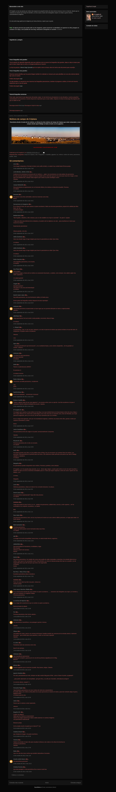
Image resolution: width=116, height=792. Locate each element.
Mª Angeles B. (17, 409)
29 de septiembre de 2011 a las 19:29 (23, 244)
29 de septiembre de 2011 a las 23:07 (23, 426)
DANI (14, 364)
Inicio (47, 782)
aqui (40, 105)
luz (57, 154)
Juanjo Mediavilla (18, 185)
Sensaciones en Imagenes (20, 204)
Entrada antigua (76, 782)
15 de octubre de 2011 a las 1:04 (22, 755)
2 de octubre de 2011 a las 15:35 (22, 661)
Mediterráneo (17, 215)
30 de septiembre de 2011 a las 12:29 (23, 540)
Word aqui (21, 105)
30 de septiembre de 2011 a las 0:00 (23, 460)
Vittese (15, 631)
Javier (15, 701)
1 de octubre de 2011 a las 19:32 (22, 628)
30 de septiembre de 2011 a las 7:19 (23, 521)
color (36, 154)
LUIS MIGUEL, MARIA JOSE (21, 172)
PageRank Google (91, 6)
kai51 (14, 450)
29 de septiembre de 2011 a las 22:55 (23, 406)
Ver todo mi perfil (96, 18)
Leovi (15, 484)
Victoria (15, 739)
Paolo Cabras (17, 379)
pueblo (11, 156)
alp (14, 536)
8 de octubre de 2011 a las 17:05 (22, 747)
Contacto (59, 29)
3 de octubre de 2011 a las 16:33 (22, 684)
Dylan (15, 751)
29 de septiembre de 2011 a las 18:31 (23, 191)
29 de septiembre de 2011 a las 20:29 (23, 303)
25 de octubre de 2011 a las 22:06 (22, 771)
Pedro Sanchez (17, 259)
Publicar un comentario (18, 775)
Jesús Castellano (18, 429)
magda (15, 283)
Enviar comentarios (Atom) (49, 787)
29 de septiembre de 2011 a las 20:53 (23, 312)
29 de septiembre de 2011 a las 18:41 (23, 200)
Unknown (16, 306)
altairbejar (16, 316)
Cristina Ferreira (18, 767)
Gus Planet (16, 269)
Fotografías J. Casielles (44, 154)
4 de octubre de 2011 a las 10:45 (22, 697)
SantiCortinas (17, 392)
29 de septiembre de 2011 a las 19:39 (23, 280)
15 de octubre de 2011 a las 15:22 (22, 763)
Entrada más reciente (16, 782)
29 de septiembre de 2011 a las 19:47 (23, 291)
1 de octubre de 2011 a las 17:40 (22, 616)
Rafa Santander (17, 525)
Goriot (15, 557)
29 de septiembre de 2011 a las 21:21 (23, 323)
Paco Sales (16, 515)
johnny (15, 665)
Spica (15, 343)
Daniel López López (19, 295)
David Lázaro (17, 492)
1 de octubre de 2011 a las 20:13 (22, 639)
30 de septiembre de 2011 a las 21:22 (23, 597)
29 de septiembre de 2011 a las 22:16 (23, 388)
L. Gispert (16, 327)
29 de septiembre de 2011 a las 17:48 (23, 168)
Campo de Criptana (29, 154)
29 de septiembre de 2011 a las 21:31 (23, 340)
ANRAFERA (16, 544)
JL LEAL (15, 642)
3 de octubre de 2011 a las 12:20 (22, 669)
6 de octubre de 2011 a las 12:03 (22, 728)
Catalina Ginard (17, 731)
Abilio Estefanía (17, 236)
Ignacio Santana (18, 673)
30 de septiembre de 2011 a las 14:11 (23, 553)
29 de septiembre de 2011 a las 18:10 (23, 181)
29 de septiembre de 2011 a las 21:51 (23, 361)
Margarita (16, 463)
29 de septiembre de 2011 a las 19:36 (23, 265)
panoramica (77, 154)
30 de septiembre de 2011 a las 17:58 (23, 576)
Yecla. (15, 156)
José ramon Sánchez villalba (21, 589)
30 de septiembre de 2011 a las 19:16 (23, 586)
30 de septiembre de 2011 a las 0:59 (23, 499)
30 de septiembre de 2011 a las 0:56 (23, 489)
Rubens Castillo (17, 400)
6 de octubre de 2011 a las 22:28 (22, 736)
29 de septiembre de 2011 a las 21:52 (23, 375)
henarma (15, 194)
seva (14, 164)
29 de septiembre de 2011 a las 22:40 (23, 396)
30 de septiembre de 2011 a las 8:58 (23, 532)
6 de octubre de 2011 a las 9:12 (21, 708)
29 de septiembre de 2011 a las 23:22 (23, 437)
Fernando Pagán (18, 688)
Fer (14, 612)
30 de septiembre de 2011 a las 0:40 (23, 481)
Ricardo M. (16, 440)
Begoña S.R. (16, 712)
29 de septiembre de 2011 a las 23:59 (23, 447)
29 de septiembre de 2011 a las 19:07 (23, 233)
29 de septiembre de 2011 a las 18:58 (23, 212)
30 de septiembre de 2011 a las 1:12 (23, 511)
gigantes (53, 154)
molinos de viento (68, 154)
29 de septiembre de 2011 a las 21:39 (23, 349)
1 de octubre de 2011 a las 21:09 (22, 650)
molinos (61, 154)
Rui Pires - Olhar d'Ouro (20, 571)
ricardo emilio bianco (19, 759)
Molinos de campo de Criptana (23, 119)
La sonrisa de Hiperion (19, 600)
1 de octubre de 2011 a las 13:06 (22, 608)
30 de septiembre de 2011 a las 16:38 (23, 568)
